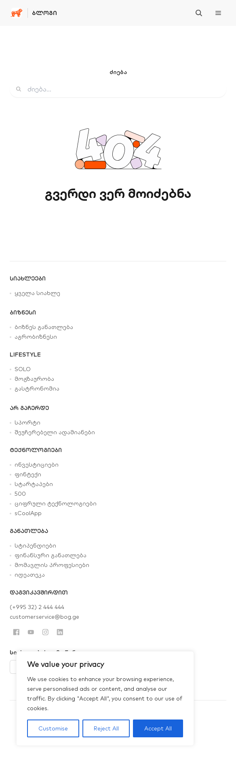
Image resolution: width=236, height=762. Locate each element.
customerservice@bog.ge (44, 616)
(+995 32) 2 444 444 (37, 607)
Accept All (158, 728)
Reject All (106, 728)
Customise (53, 728)
